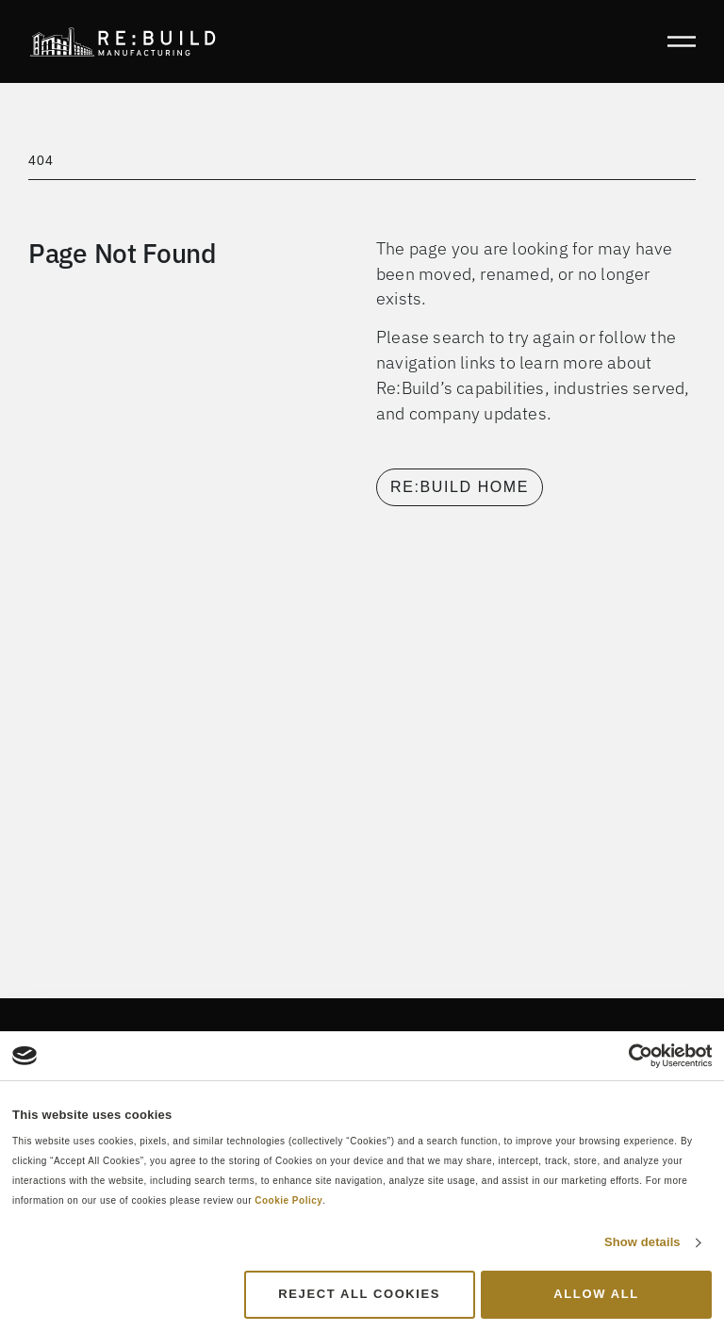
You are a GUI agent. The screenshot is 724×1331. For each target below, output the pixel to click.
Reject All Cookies (359, 1294)
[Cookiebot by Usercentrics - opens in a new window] (629, 1055)
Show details (642, 1242)
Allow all (595, 1294)
